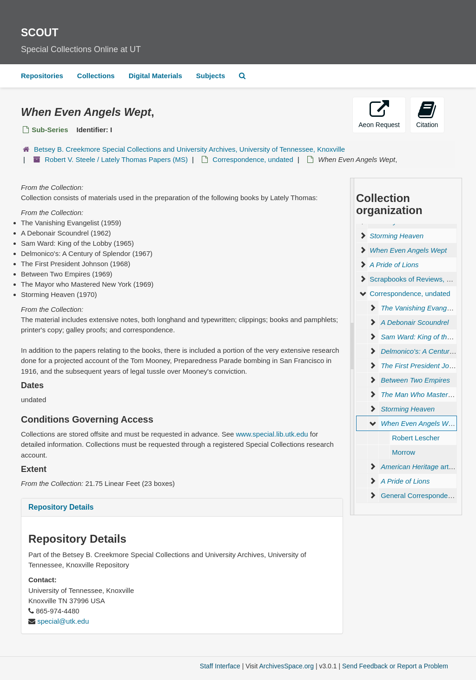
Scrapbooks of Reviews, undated (420, 279)
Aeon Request (379, 114)
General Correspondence (420, 495)
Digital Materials (155, 76)
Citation (427, 114)
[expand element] (363, 236)
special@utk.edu (63, 621)
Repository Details (60, 507)
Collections (96, 76)
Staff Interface (220, 666)
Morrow (403, 452)
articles (422, 467)
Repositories (42, 76)
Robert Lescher (416, 438)
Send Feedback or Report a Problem (395, 666)
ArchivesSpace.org (286, 666)
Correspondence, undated (252, 159)
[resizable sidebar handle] (352, 346)
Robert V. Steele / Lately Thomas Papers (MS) (116, 159)
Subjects (210, 76)
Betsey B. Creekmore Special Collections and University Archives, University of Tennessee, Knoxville (189, 149)
